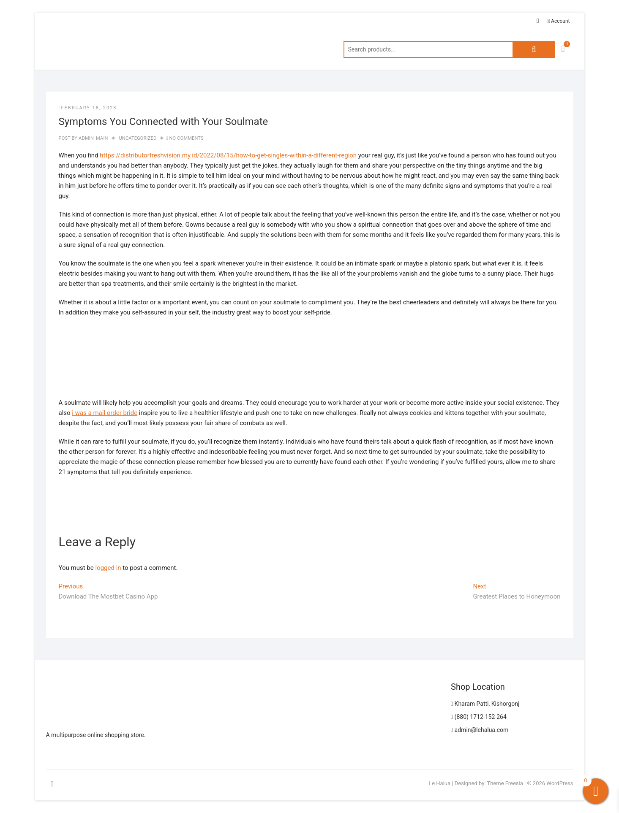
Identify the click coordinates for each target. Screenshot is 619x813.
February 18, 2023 (88, 108)
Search (534, 49)
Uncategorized (138, 138)
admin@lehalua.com (479, 729)
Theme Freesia (505, 783)
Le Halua (439, 783)
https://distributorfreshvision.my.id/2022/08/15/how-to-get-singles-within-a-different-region (228, 155)
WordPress (559, 783)
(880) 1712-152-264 (479, 716)
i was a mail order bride (104, 413)
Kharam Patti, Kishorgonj (485, 703)
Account (559, 21)
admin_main (92, 138)
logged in (108, 568)
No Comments (186, 138)
